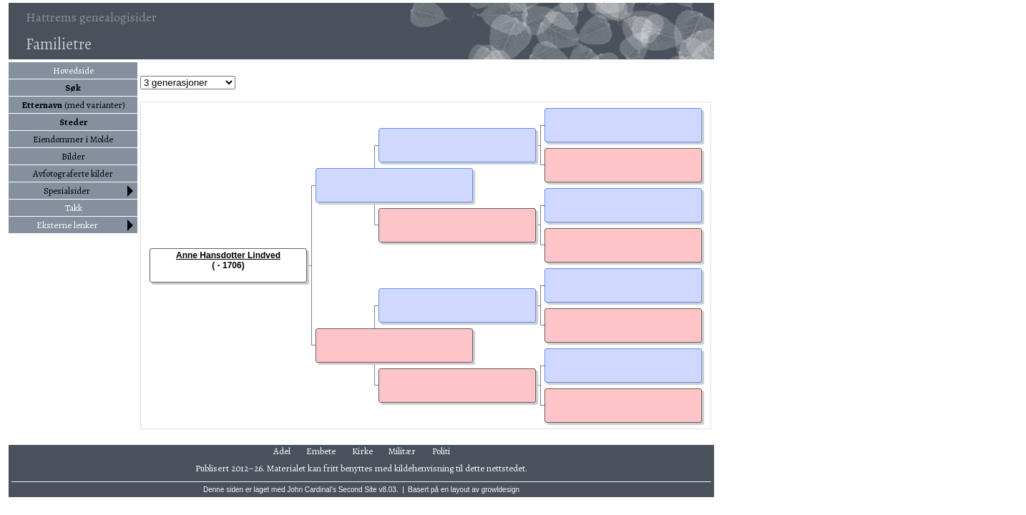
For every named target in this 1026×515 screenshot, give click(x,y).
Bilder (73, 156)
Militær (402, 451)
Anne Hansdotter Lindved (228, 255)
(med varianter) (73, 105)
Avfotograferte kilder (73, 173)
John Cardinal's (311, 490)
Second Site (357, 490)
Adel (281, 451)
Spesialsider (67, 191)
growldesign (500, 490)
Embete (321, 451)
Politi (441, 451)
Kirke (362, 451)
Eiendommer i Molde (73, 139)
